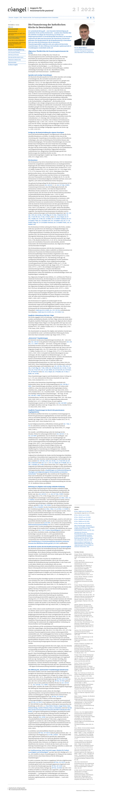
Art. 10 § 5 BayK (59, 217)
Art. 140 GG (48, 185)
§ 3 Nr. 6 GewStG (38, 507)
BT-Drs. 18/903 (59, 681)
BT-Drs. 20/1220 (57, 766)
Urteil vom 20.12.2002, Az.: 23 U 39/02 (47, 310)
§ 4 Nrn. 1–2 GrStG (62, 509)
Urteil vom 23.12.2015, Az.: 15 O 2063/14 (50, 312)
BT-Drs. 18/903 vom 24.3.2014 (81, 511)
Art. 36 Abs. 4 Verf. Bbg (42, 215)
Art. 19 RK (41, 464)
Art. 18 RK (35, 373)
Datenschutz (86, 790)
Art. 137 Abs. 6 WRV (63, 185)
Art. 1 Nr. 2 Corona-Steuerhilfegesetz (50, 530)
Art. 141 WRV (32, 436)
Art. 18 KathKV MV (44, 220)
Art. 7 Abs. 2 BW (44, 368)
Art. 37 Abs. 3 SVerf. (44, 217)
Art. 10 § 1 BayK (47, 371)
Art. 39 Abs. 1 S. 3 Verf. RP (57, 461)
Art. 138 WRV (62, 403)
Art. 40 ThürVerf (33, 371)
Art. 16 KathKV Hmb (60, 222)
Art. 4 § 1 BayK (53, 462)
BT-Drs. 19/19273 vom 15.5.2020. (82, 517)
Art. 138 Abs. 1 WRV (34, 395)
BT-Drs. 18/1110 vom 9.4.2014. (82, 515)
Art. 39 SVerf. (67, 370)
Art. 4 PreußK (57, 371)
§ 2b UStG (47, 523)
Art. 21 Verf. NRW (46, 370)
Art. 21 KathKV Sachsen (59, 218)
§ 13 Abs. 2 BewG (52, 734)
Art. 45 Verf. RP (57, 370)
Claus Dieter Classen (52, 706)
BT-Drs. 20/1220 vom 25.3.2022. (82, 523)
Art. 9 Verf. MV (35, 370)
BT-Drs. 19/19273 (36, 702)
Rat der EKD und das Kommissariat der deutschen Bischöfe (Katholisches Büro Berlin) (50, 709)
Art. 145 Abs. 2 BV (59, 366)
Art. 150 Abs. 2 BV (42, 461)
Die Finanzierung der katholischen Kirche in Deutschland (45, 17)
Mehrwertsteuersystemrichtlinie (38, 524)
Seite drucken (90, 17)
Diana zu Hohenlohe (55, 708)
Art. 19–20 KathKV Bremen (44, 222)
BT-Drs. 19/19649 (57, 696)
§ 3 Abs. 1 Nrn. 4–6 (50, 509)
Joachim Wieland (43, 708)
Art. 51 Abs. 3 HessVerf (56, 215)
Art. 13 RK (39, 218)
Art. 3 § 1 (44, 462)
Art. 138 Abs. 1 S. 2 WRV (40, 684)
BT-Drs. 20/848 (57, 768)
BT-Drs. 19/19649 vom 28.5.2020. (82, 519)
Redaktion (92, 790)
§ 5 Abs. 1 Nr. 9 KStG (45, 505)
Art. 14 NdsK (47, 218)
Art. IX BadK (62, 462)
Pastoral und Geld (27, 17)
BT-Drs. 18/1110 (62, 679)
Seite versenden (88, 17)
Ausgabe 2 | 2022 (18, 17)
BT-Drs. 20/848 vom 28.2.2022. (82, 521)
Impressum (79, 790)
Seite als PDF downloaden (94, 17)
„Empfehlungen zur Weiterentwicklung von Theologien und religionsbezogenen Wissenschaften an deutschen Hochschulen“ (49, 472)
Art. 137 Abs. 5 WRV (57, 494)
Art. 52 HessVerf (54, 368)
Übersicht (11, 17)
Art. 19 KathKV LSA (57, 220)
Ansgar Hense (62, 706)
